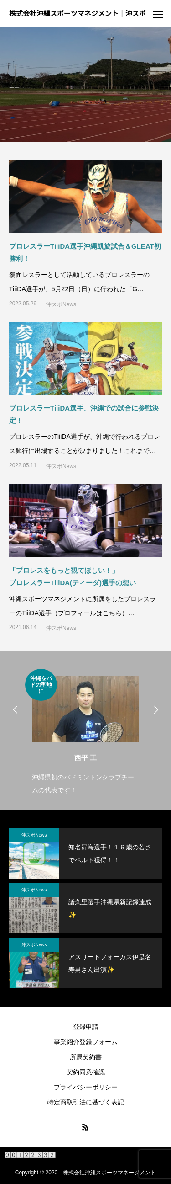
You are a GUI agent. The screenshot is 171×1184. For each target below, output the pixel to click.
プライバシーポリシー (86, 1087)
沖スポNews (61, 304)
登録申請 (85, 1026)
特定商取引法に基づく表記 (85, 1102)
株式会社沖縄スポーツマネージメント (109, 1172)
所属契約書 (86, 1057)
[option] (85, 732)
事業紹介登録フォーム (86, 1041)
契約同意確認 (86, 1072)
